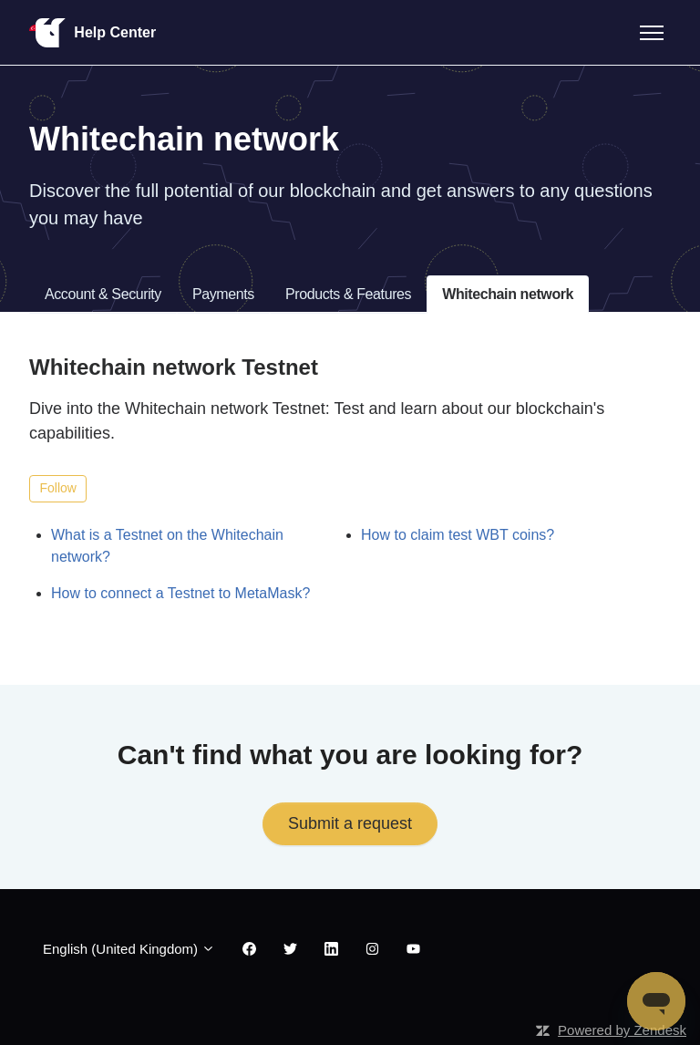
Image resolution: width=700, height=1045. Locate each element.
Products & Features (348, 294)
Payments (223, 294)
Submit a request (350, 823)
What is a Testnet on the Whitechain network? (167, 545)
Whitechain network (507, 294)
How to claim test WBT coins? (457, 535)
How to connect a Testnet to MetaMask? (180, 593)
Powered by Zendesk (622, 1030)
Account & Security (103, 294)
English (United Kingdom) (129, 949)
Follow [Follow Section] (58, 488)
